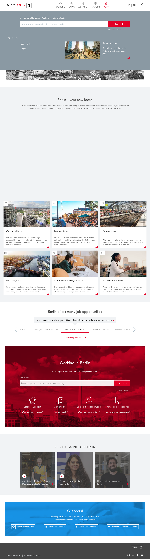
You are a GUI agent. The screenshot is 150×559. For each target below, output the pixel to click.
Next (133, 330)
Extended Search (121, 390)
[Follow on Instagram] (128, 555)
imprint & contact (14, 556)
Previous (17, 330)
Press (38, 556)
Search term (24, 378)
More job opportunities (74, 337)
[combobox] (67, 383)
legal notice (29, 556)
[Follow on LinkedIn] (133, 555)
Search (121, 383)
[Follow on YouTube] (142, 555)
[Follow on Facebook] (137, 555)
